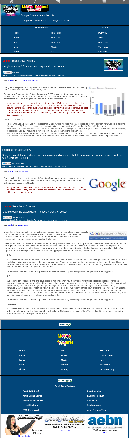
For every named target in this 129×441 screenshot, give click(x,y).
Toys (100, 37)
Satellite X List (94, 400)
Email (22, 364)
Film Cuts (56, 37)
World (17, 51)
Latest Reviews (30, 405)
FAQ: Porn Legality (32, 410)
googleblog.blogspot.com (28, 80)
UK (53, 51)
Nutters (65, 364)
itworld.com (24, 171)
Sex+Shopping (107, 369)
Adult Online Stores (32, 396)
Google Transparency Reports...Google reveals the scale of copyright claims (38, 75)
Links (22, 360)
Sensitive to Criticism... (25, 206)
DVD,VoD (102, 33)
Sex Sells (103, 51)
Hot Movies (64, 429)
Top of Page (64, 324)
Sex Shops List (94, 391)
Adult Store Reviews (65, 386)
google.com (23, 225)
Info (15, 42)
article (10, 80)
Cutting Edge (106, 355)
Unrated (104, 27)
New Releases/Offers (33, 400)
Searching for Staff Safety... (17, 150)
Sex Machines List (96, 405)
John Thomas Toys (96, 410)
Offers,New (103, 42)
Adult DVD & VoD (31, 391)
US (62, 350)
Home (16, 33)
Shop (22, 369)
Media (54, 47)
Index (16, 37)
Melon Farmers (40, 27)
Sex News (103, 47)
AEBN (105, 432)
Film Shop (56, 42)
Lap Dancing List (95, 396)
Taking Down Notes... (24, 61)
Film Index (56, 33)
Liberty (17, 47)
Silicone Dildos (24, 436)
